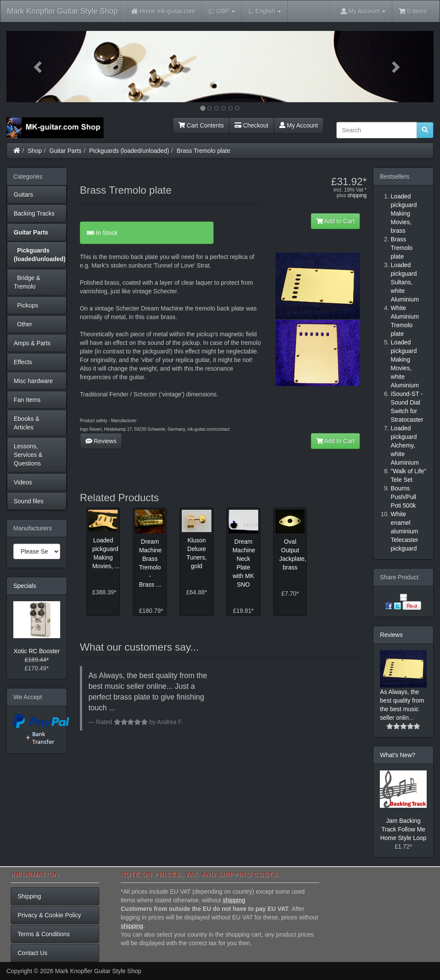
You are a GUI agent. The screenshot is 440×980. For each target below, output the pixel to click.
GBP (222, 11)
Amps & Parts (32, 343)
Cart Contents (201, 125)
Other (23, 324)
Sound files (28, 501)
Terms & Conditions (44, 934)
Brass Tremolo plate (203, 150)
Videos (23, 482)
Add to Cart (335, 221)
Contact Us (32, 953)
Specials (24, 585)
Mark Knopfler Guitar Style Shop (62, 11)
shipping (357, 195)
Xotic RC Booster (37, 651)
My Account (298, 125)
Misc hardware (33, 380)
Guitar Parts (65, 150)
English (265, 11)
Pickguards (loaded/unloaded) (129, 150)
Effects (23, 362)
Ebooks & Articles (27, 423)
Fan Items (27, 399)
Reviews (101, 441)
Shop (35, 150)
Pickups (26, 305)
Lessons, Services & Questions (28, 455)
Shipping (29, 896)
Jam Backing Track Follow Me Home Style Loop (403, 829)
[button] (38, 66)
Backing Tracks (34, 213)
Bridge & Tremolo (27, 282)
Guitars (23, 194)
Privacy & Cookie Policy (49, 915)
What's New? (397, 755)
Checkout (252, 125)
